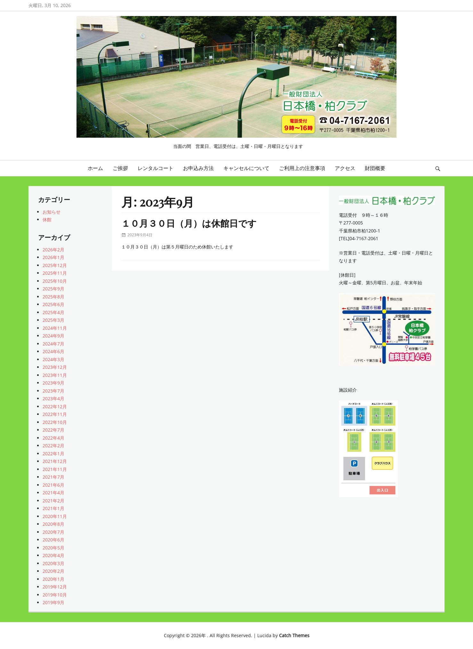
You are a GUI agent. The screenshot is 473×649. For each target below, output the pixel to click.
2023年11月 (55, 375)
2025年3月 (53, 320)
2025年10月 (55, 281)
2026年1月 (53, 257)
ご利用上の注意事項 (302, 168)
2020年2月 (53, 571)
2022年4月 (53, 438)
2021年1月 (53, 508)
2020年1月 (53, 579)
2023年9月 (53, 383)
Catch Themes (294, 635)
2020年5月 (53, 548)
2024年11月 (55, 328)
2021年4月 (53, 493)
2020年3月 (53, 563)
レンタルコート (155, 168)
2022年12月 (55, 406)
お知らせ (51, 212)
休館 (47, 219)
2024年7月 (53, 344)
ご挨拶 (120, 168)
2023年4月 (53, 398)
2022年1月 (53, 453)
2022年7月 (53, 430)
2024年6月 (53, 351)
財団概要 (375, 168)
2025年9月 (53, 289)
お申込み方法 (198, 168)
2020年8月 (53, 524)
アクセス (345, 168)
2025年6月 (53, 304)
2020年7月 (53, 532)
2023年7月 (53, 391)
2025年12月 (55, 265)
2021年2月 (53, 501)
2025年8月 (53, 297)
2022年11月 (55, 414)
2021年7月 (53, 477)
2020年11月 (55, 516)
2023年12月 (55, 367)
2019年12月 (55, 587)
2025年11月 (55, 273)
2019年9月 (53, 602)
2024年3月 (53, 359)
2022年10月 (55, 422)
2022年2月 (53, 445)
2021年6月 (53, 485)
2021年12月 (55, 461)
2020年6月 (53, 540)
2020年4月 (53, 555)
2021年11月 (55, 469)
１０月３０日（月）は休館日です (189, 223)
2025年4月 (53, 312)
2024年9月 (53, 336)
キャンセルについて (246, 168)
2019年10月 (55, 595)
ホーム (95, 168)
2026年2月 (53, 250)
